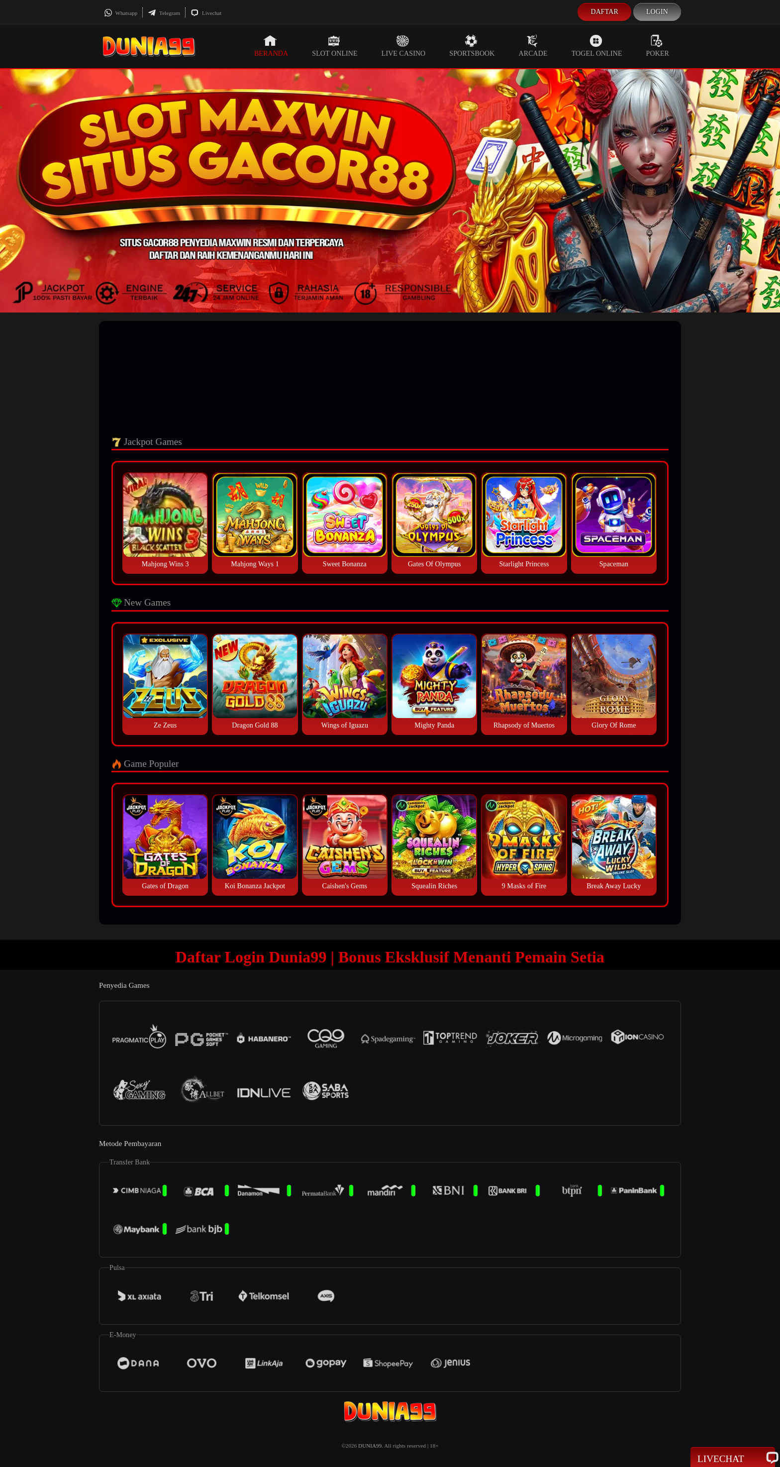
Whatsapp (120, 13)
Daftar (604, 11)
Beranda (271, 45)
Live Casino (404, 45)
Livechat (206, 13)
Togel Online (597, 45)
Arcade (533, 45)
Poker (657, 45)
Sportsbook (471, 45)
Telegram (164, 13)
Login (657, 11)
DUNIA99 (370, 1446)
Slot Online (334, 45)
